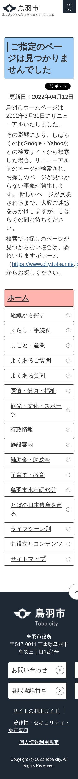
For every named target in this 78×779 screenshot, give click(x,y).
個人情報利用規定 (39, 742)
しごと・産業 (28, 345)
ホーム (18, 298)
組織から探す (28, 315)
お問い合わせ (29, 670)
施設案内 (22, 444)
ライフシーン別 (31, 528)
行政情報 (22, 429)
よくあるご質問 (31, 360)
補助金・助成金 (30, 460)
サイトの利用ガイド (36, 711)
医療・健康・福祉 (33, 391)
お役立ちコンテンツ (37, 543)
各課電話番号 (29, 690)
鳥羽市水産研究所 (33, 490)
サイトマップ (28, 559)
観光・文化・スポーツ (36, 410)
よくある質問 (28, 375)
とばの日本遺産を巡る (36, 509)
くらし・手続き (31, 330)
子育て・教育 (28, 475)
